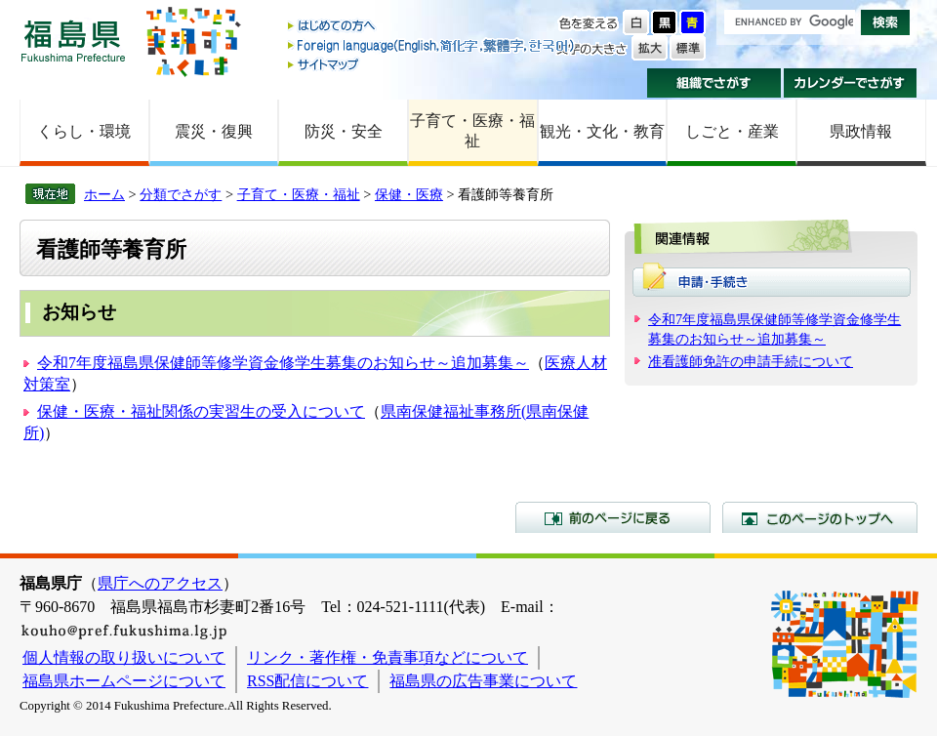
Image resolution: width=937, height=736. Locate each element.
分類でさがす (181, 194)
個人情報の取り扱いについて (123, 657)
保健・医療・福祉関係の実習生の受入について (201, 411)
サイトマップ (432, 64)
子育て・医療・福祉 (472, 130)
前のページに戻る (613, 517)
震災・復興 (214, 131)
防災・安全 (344, 131)
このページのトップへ (819, 517)
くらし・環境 (84, 131)
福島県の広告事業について (483, 681)
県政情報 (861, 131)
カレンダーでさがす (850, 83)
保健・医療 (409, 194)
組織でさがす (714, 83)
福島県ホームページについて (123, 681)
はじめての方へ (432, 27)
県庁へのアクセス (160, 583)
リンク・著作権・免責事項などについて (387, 657)
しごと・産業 (732, 131)
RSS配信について (307, 681)
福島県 (73, 40)
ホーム (104, 194)
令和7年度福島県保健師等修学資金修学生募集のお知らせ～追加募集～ (283, 362)
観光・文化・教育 (602, 131)
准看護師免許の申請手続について (750, 361)
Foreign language (432, 45)
